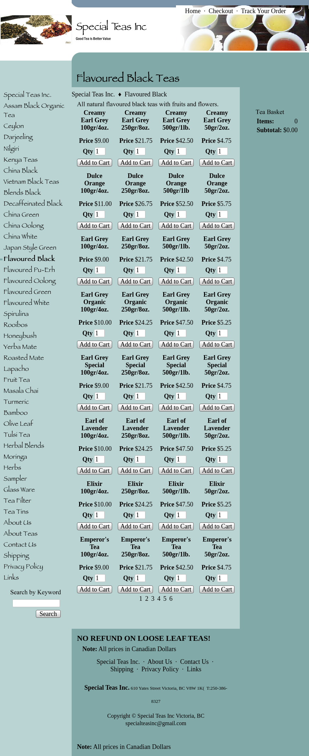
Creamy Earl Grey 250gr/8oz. (135, 120)
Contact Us (194, 661)
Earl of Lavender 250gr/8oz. (135, 428)
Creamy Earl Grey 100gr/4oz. (95, 120)
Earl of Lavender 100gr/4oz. (95, 428)
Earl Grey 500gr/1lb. (176, 242)
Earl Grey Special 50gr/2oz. (217, 365)
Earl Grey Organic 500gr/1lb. (176, 302)
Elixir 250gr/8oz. (135, 487)
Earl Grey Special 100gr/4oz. (95, 365)
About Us (160, 661)
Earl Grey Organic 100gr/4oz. (95, 302)
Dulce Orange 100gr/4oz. (95, 183)
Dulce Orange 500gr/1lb (176, 183)
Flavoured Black (146, 94)
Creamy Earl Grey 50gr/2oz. (217, 120)
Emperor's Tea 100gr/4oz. (94, 547)
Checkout (221, 11)
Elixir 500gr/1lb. (176, 487)
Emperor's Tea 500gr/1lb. (176, 547)
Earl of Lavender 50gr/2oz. (217, 428)
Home (192, 11)
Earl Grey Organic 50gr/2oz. (217, 302)
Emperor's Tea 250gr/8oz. (135, 547)
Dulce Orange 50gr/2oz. (217, 183)
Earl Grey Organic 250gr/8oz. (135, 302)
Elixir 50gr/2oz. (217, 487)
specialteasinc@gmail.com (155, 723)
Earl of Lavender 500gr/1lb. (176, 428)
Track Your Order (263, 11)
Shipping (121, 669)
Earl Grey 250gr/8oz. (135, 242)
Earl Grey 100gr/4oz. (95, 242)
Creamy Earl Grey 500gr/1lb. (176, 120)
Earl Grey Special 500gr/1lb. (176, 365)
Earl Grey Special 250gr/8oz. (135, 365)
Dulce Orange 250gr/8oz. (135, 183)
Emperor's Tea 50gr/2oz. (217, 547)
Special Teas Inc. (93, 94)
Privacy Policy (160, 669)
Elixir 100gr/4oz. (95, 487)
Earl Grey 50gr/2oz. (217, 242)
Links (194, 669)
